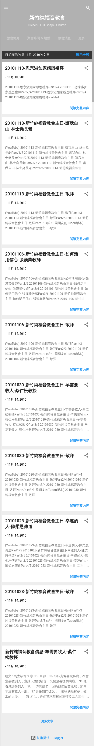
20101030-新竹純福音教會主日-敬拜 (39, 456)
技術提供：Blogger (47, 738)
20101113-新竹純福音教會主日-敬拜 (39, 194)
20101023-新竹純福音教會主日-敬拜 (39, 592)
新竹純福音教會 (47, 18)
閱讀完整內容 (79, 109)
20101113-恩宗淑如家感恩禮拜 (34, 69)
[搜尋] (88, 8)
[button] (86, 69)
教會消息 (72, 38)
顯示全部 (82, 56)
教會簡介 (21, 38)
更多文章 (47, 722)
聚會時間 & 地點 (47, 38)
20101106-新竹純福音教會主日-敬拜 (39, 325)
